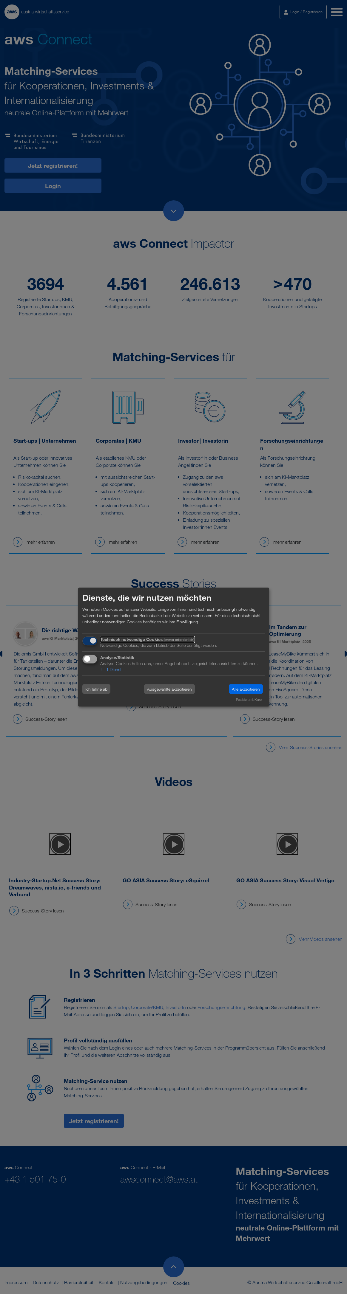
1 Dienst (110, 669)
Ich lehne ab (96, 689)
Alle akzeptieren (246, 689)
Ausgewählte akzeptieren (169, 689)
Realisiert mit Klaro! (249, 700)
